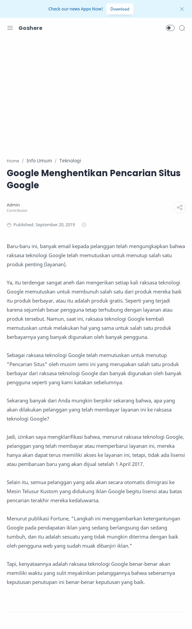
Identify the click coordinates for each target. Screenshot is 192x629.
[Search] (182, 28)
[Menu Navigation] (10, 28)
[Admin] (13, 205)
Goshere (30, 28)
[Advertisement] (96, 93)
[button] (170, 28)
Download (119, 9)
